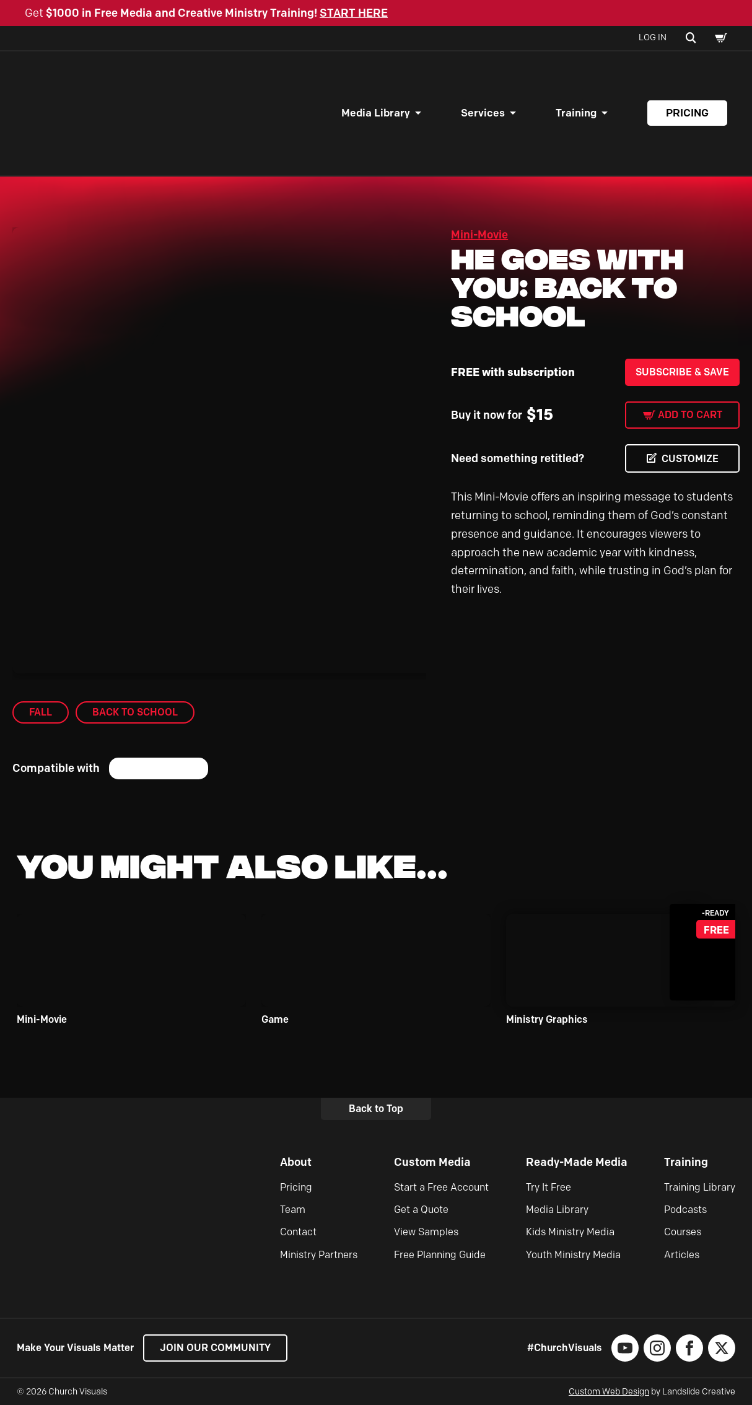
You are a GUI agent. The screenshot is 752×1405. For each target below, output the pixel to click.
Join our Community (215, 1348)
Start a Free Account (441, 1187)
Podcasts (685, 1209)
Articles (681, 1255)
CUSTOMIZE (690, 459)
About (296, 1162)
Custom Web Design (609, 1391)
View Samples (426, 1232)
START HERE (354, 13)
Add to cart (690, 415)
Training (576, 113)
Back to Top (376, 1108)
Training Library (699, 1187)
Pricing (687, 113)
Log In (653, 37)
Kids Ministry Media (570, 1232)
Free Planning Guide (440, 1255)
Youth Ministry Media (573, 1255)
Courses (682, 1232)
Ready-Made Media (576, 1162)
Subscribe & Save (682, 372)
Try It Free (548, 1187)
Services (483, 113)
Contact (298, 1232)
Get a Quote (421, 1209)
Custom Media (432, 1162)
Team (292, 1209)
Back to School (135, 712)
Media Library (375, 113)
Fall (40, 712)
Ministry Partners (318, 1255)
